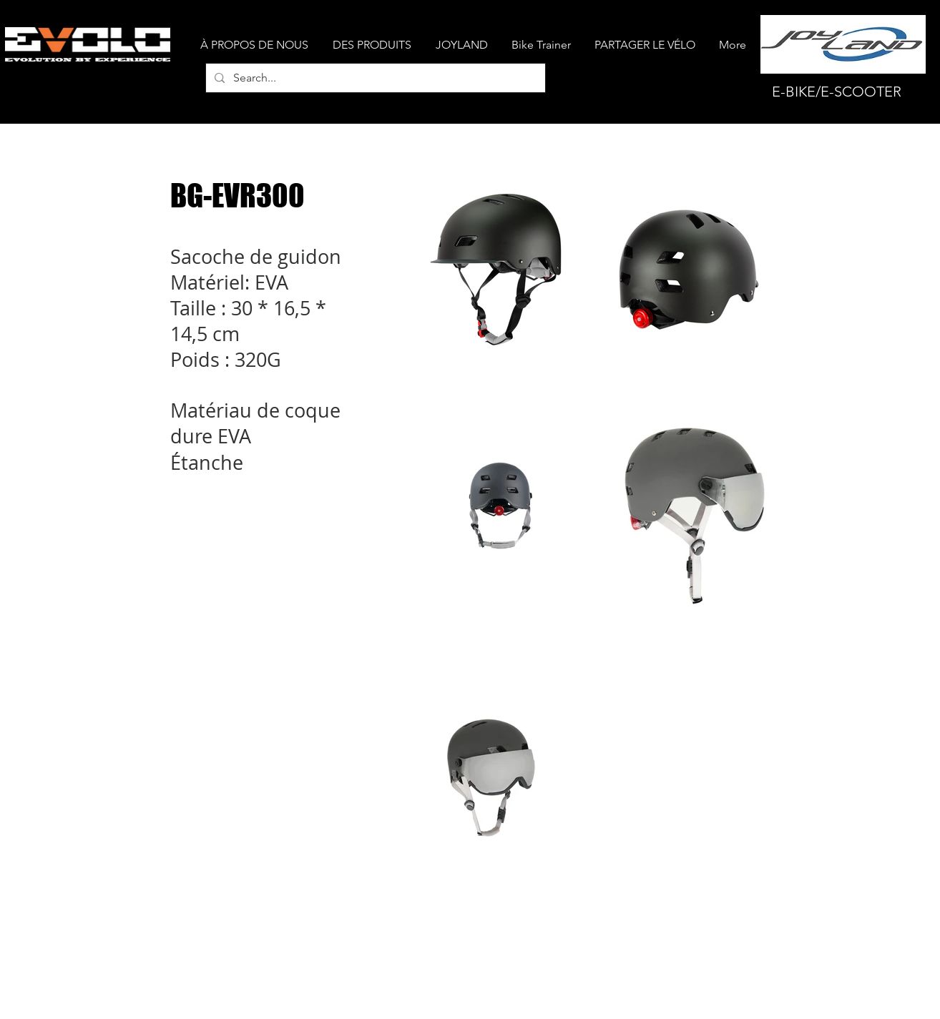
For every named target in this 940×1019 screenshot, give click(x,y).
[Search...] (374, 78)
